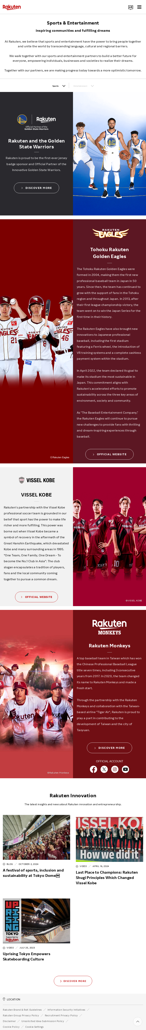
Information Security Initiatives (66, 1000)
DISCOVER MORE (109, 749)
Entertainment (85, 86)
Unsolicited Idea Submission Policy (42, 1011)
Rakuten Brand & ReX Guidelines (22, 1000)
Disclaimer (9, 1011)
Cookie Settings (34, 1017)
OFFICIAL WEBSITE (109, 455)
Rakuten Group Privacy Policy (21, 1006)
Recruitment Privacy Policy (61, 1006)
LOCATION (11, 990)
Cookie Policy (11, 1017)
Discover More (36, 188)
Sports (42, 86)
